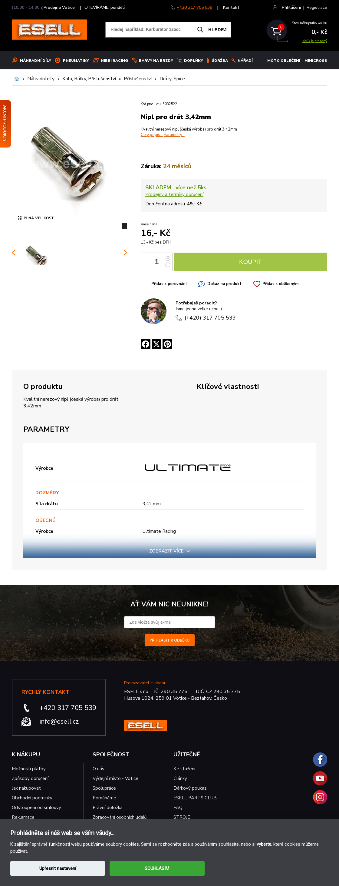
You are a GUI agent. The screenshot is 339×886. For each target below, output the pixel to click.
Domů (16, 78)
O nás (98, 769)
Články (180, 778)
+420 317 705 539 (194, 7)
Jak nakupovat (26, 788)
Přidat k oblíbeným (280, 284)
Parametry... (174, 135)
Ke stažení (184, 769)
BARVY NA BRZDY (156, 60)
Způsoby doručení (30, 778)
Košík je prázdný (314, 41)
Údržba (220, 60)
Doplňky (193, 60)
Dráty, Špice (172, 78)
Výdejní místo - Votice (115, 778)
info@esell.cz (59, 721)
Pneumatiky (76, 60)
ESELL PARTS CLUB (195, 798)
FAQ (178, 808)
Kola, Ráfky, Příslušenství (89, 78)
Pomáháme (104, 798)
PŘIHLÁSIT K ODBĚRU (170, 640)
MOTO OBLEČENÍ (283, 60)
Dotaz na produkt (224, 284)
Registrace (317, 7)
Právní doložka (108, 808)
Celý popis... (152, 135)
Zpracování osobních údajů (119, 817)
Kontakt (231, 7)
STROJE (181, 817)
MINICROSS (315, 60)
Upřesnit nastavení (57, 868)
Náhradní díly (35, 60)
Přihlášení (291, 7)
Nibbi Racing (114, 60)
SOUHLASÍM (157, 868)
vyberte (264, 844)
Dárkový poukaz (189, 788)
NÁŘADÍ (245, 60)
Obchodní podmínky (32, 798)
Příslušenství (138, 78)
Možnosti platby (29, 769)
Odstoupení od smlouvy (36, 808)
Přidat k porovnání (168, 284)
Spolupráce (104, 788)
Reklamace (23, 817)
